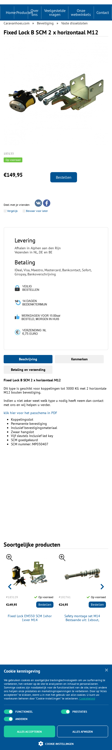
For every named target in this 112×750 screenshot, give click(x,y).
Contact (102, 12)
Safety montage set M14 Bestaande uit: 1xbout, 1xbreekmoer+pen (82, 618)
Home (11, 12)
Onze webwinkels (81, 12)
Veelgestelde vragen (55, 12)
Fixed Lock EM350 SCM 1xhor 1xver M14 (30, 618)
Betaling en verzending (28, 369)
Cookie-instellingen (56, 743)
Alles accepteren (29, 731)
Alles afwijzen (82, 731)
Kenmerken (79, 359)
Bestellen (63, 177)
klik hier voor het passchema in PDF (30, 413)
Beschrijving (28, 359)
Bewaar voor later (37, 211)
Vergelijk (12, 211)
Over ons (34, 12)
